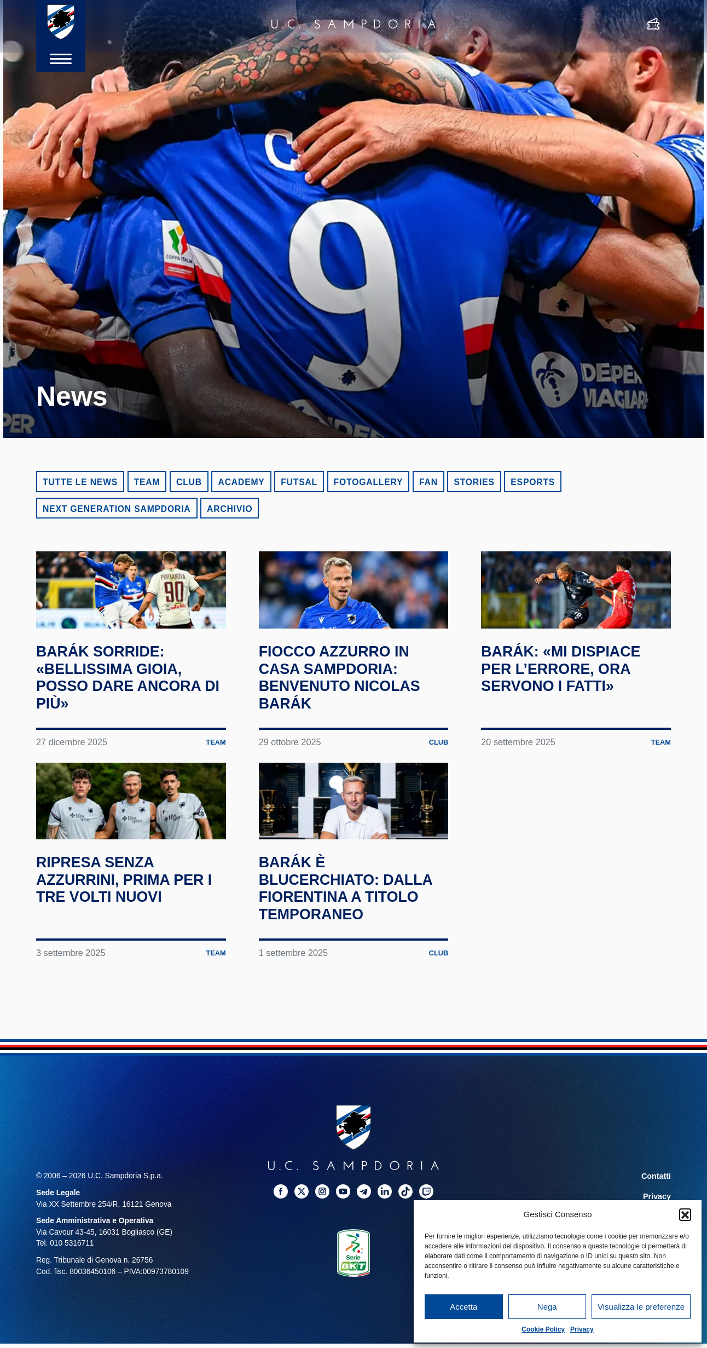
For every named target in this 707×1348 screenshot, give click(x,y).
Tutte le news (80, 482)
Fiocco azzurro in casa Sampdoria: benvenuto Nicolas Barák (349, 716)
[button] (685, 1214)
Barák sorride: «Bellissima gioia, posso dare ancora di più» (128, 716)
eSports (533, 482)
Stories (474, 482)
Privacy (582, 1329)
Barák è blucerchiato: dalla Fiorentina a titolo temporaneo (350, 967)
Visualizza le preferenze (641, 1306)
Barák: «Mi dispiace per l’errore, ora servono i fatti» (570, 707)
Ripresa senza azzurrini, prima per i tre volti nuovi (130, 958)
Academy (241, 482)
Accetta (463, 1306)
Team (147, 482)
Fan (428, 482)
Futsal (299, 482)
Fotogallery (368, 482)
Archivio (229, 509)
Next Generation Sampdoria (117, 509)
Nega (547, 1306)
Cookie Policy (543, 1329)
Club (189, 482)
